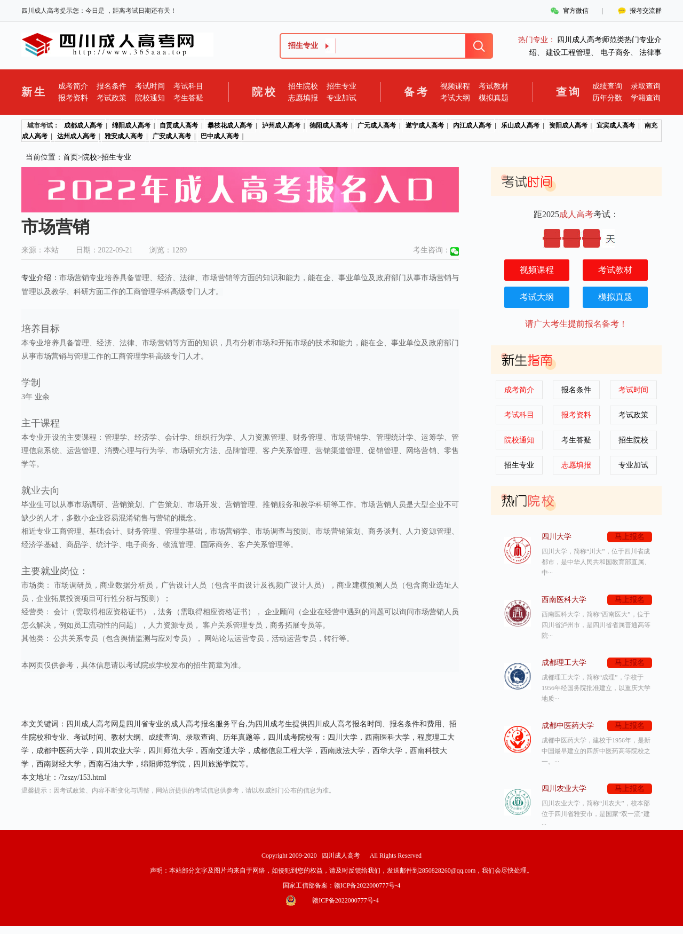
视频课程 (455, 86)
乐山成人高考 (520, 125)
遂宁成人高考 (425, 125)
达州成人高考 (76, 136)
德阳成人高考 (328, 125)
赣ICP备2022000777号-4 (367, 885)
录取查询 (646, 86)
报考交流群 (646, 10)
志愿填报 (303, 98)
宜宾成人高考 (616, 125)
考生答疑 (188, 98)
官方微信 (576, 10)
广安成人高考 (172, 136)
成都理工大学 (564, 663)
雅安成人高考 (124, 136)
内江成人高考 (472, 125)
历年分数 (607, 98)
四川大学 (556, 537)
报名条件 (111, 86)
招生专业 (341, 86)
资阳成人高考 (568, 125)
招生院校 (303, 86)
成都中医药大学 (568, 726)
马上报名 (630, 537)
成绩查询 (607, 86)
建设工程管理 (568, 53)
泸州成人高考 (281, 125)
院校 (89, 157)
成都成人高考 (83, 125)
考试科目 (188, 86)
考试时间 (150, 86)
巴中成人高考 (220, 136)
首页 (70, 157)
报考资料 (73, 98)
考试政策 (111, 98)
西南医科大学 (564, 600)
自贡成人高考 (179, 125)
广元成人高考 (377, 125)
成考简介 (73, 86)
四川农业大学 (564, 789)
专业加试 (341, 98)
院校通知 (150, 98)
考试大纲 (455, 98)
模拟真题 (494, 98)
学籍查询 (646, 98)
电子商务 (615, 53)
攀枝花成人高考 (230, 125)
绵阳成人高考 (131, 125)
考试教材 (494, 86)
